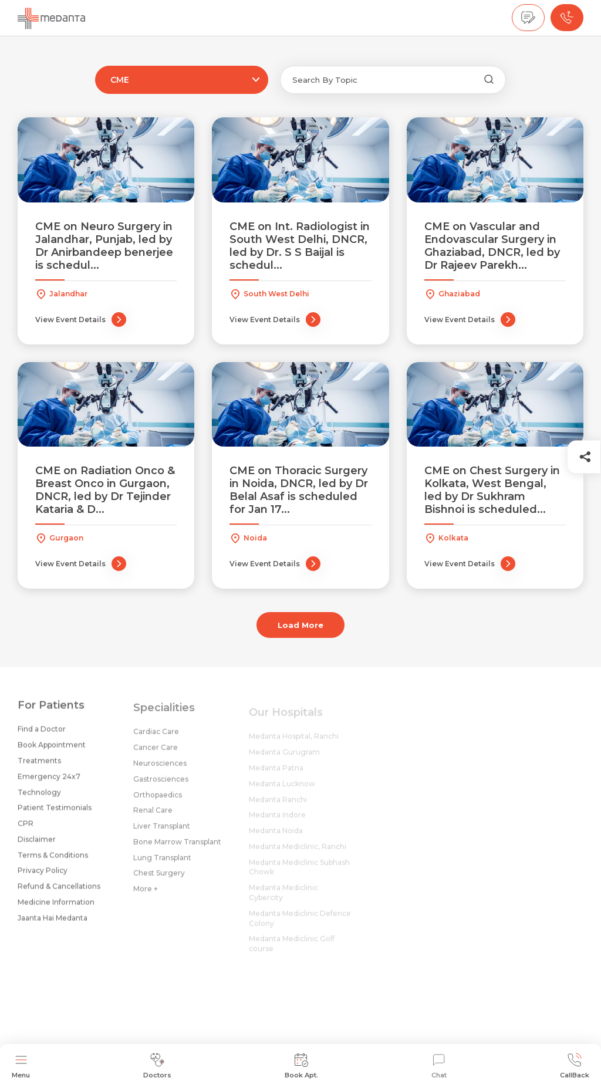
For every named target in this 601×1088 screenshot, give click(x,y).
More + (145, 895)
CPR (25, 827)
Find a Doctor (42, 733)
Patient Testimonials (55, 812)
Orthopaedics (157, 801)
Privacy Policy (42, 875)
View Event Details (80, 319)
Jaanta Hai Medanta (52, 922)
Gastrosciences (160, 785)
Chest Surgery (159, 880)
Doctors (157, 1066)
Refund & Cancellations (59, 891)
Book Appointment (52, 749)
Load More (300, 625)
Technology (39, 796)
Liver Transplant (161, 833)
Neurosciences (160, 769)
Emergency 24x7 (49, 780)
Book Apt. (301, 1066)
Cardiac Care (156, 738)
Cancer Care (155, 754)
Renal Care (153, 817)
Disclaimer (37, 843)
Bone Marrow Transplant (177, 848)
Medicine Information (56, 906)
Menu (21, 1066)
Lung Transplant (162, 864)
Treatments (39, 765)
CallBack (574, 1066)
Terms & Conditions (53, 859)
